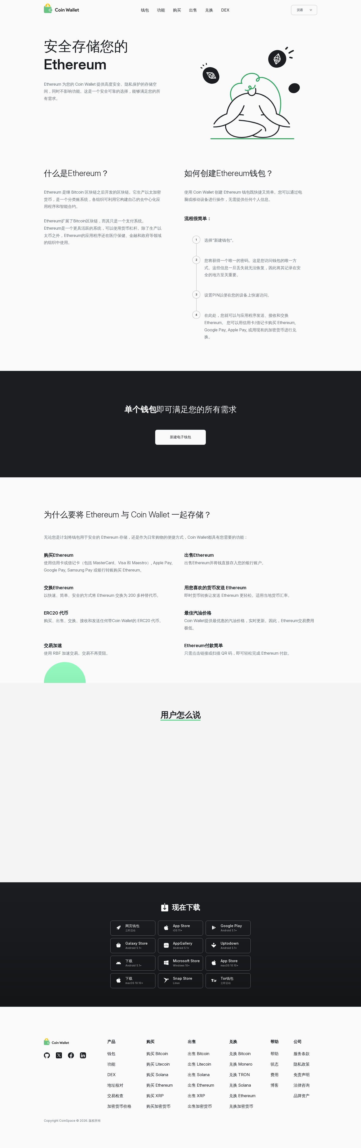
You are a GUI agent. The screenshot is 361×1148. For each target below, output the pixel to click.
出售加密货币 (200, 1106)
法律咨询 (302, 1085)
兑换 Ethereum (242, 1095)
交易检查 (115, 1095)
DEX (225, 10)
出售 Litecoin (199, 1064)
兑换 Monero (240, 1064)
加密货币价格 (119, 1106)
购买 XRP (155, 1095)
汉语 (304, 10)
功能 (161, 10)
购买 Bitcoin (157, 1053)
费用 (274, 1074)
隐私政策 (302, 1064)
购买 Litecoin (158, 1064)
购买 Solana (157, 1074)
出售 (193, 10)
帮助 (274, 1053)
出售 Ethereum (201, 1085)
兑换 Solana (240, 1085)
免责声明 (302, 1074)
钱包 (145, 10)
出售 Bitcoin (198, 1053)
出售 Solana (199, 1074)
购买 (177, 10)
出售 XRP (196, 1095)
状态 (274, 1064)
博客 (274, 1085)
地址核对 (115, 1085)
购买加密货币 (158, 1106)
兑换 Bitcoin (240, 1053)
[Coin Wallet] (61, 9)
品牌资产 (302, 1095)
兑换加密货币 (241, 1106)
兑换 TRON (239, 1074)
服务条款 (302, 1053)
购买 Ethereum (159, 1085)
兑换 (209, 10)
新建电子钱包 (180, 437)
